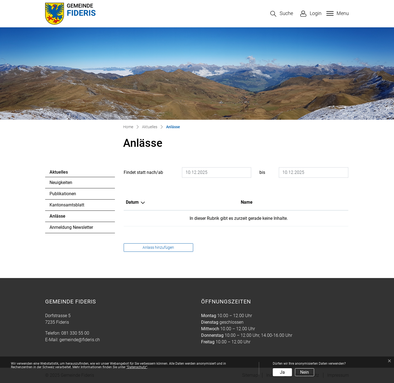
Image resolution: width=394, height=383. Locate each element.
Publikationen (63, 193)
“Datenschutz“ (136, 367)
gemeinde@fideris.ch (79, 339)
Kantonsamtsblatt (67, 204)
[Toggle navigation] (337, 13)
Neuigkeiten (61, 182)
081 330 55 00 (75, 333)
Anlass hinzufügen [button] (158, 247)
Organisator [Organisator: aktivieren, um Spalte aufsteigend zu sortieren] (291, 202)
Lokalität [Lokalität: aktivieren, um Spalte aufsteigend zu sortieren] (230, 202)
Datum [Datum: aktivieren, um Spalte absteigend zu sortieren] (132, 202)
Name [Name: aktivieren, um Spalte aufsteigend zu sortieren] (181, 202)
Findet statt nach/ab (143, 172)
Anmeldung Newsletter (71, 227)
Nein (304, 372)
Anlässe (64, 218)
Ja (282, 372)
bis (262, 172)
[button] (282, 14)
